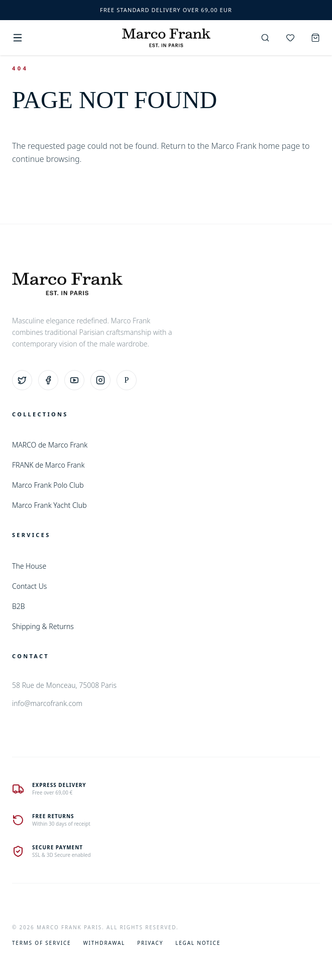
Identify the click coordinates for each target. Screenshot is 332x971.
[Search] (265, 37)
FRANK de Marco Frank (48, 465)
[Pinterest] (127, 380)
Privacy (150, 942)
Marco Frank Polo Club (48, 485)
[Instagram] (100, 380)
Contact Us (29, 586)
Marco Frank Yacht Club (49, 505)
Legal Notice (197, 942)
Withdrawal (104, 942)
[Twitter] (22, 380)
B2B (18, 606)
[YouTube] (74, 380)
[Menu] (17, 37)
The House (29, 566)
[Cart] (315, 37)
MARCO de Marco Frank (49, 445)
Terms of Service (41, 942)
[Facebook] (48, 380)
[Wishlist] (290, 37)
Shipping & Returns (43, 626)
